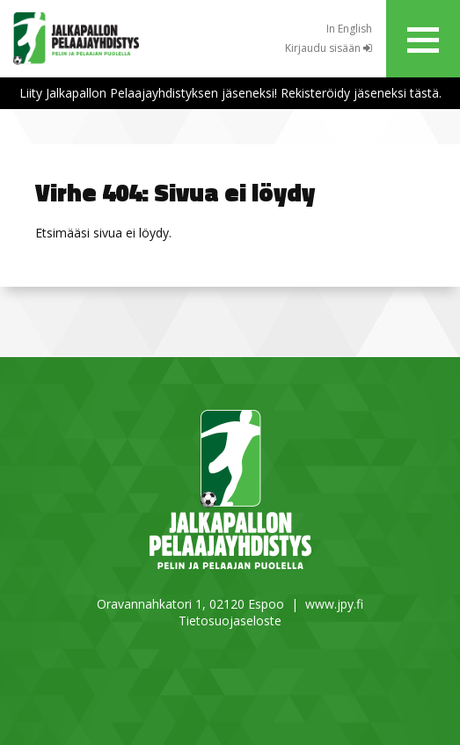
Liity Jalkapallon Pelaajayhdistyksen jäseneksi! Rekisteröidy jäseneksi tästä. (230, 92)
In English (349, 28)
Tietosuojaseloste (230, 620)
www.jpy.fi (334, 603)
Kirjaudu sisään (328, 47)
